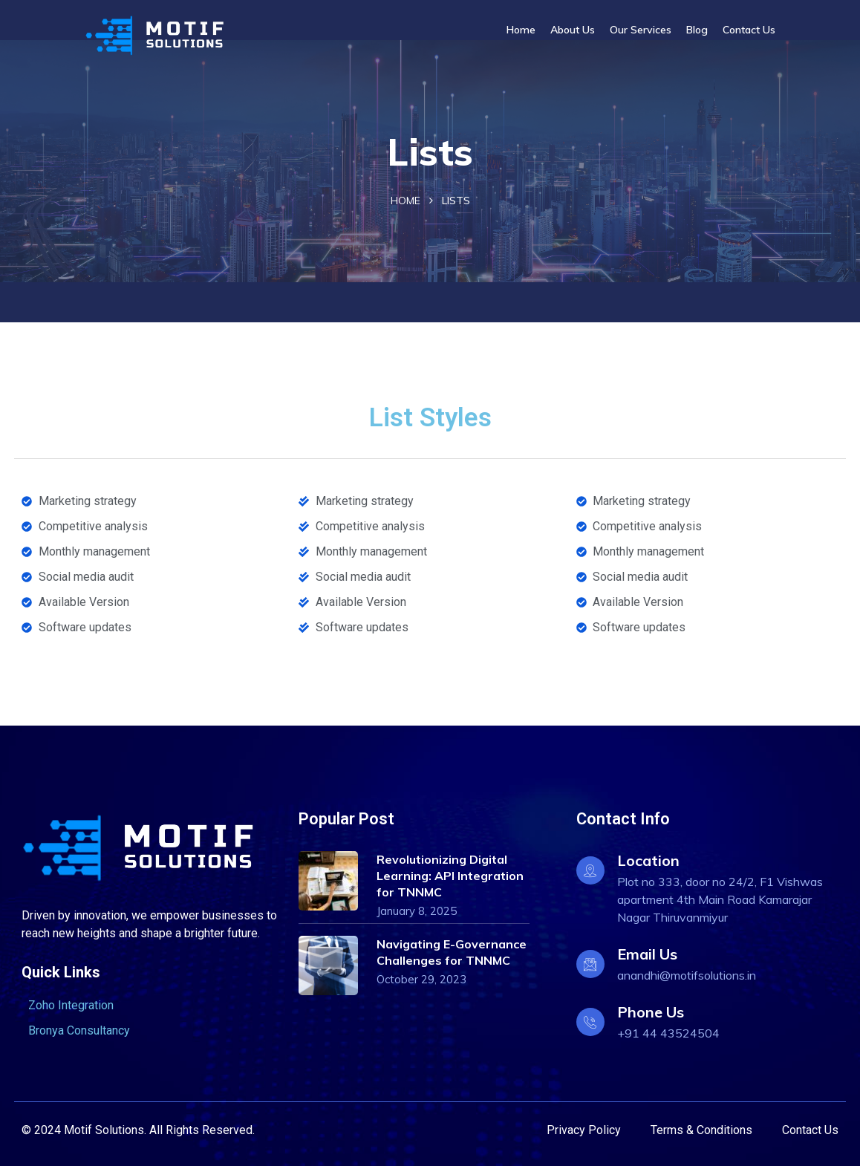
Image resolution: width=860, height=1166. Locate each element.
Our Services (640, 29)
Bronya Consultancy (79, 1030)
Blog (697, 29)
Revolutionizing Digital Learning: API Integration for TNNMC (450, 875)
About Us (572, 29)
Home (520, 29)
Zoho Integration (71, 1005)
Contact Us (749, 29)
